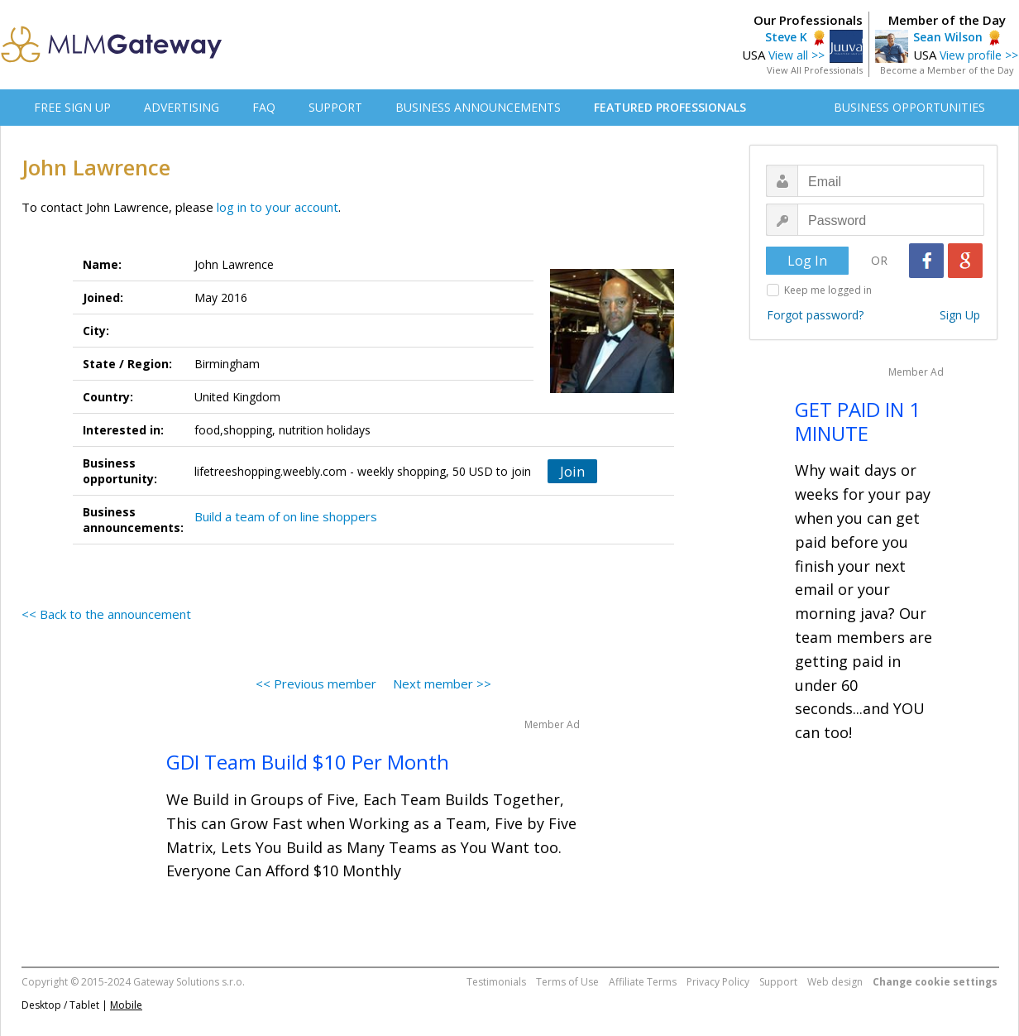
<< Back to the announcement (106, 614)
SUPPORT (335, 107)
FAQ (263, 107)
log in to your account (277, 207)
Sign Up (960, 315)
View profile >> (979, 55)
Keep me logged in (828, 290)
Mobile (126, 1005)
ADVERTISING (181, 107)
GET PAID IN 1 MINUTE (858, 421)
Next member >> (442, 683)
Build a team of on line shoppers (285, 516)
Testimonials (496, 982)
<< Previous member (316, 683)
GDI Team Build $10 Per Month (307, 761)
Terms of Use (567, 982)
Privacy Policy (718, 982)
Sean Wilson (948, 37)
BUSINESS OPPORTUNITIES (909, 107)
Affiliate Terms (643, 982)
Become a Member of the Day (947, 70)
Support (778, 982)
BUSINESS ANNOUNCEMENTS (478, 107)
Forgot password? (815, 315)
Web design (835, 982)
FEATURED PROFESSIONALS (670, 107)
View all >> (796, 55)
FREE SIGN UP (72, 107)
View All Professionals (815, 70)
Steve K (786, 37)
